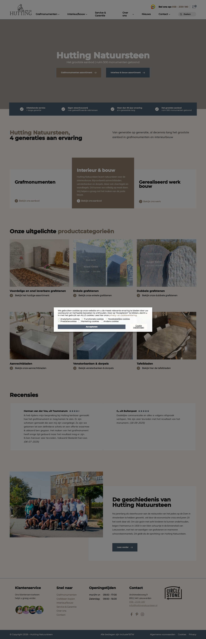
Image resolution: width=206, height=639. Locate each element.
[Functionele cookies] (82, 319)
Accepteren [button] (91, 327)
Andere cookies (111, 321)
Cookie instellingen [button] (138, 327)
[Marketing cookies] (79, 321)
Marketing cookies (90, 321)
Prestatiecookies (68, 321)
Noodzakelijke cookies (119, 319)
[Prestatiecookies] (59, 321)
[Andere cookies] (102, 321)
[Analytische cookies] (59, 319)
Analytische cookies (69, 319)
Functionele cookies (94, 319)
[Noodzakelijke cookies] (106, 319)
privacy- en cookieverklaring (123, 315)
